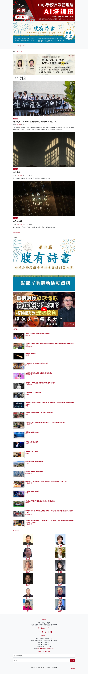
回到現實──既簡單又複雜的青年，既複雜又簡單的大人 (35, 122)
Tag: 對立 (19, 51)
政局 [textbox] (15, 237)
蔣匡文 (27, 355)
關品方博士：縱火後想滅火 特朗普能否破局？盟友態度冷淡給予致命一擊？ (46, 481)
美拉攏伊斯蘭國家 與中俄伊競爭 (34, 471)
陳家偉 (27, 502)
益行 (26, 434)
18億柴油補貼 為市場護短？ (33, 392)
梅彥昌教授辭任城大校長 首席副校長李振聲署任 (38, 373)
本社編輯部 (28, 347)
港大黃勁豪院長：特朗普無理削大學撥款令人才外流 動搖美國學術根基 (45, 422)
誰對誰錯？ (17, 172)
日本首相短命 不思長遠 (31, 452)
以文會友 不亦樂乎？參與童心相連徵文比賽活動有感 (39, 501)
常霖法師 (19, 175)
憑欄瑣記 (15, 118)
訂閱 (72, 660)
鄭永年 (27, 365)
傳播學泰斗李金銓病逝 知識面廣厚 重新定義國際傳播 (40, 383)
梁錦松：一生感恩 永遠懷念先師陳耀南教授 (37, 333)
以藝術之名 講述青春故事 (32, 432)
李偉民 (27, 406)
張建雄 (27, 443)
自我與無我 (17, 221)
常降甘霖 (15, 169)
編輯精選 (27, 335)
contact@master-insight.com (45, 648)
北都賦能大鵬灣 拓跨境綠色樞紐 (34, 461)
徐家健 (27, 394)
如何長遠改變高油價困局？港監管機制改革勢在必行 (39, 412)
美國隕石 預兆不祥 (30, 353)
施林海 (18, 125)
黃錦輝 (27, 463)
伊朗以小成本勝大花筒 (31, 442)
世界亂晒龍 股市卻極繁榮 (32, 491)
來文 (26, 414)
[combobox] (44, 237)
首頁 (14, 51)
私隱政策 (73, 668)
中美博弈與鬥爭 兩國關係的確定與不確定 (36, 363)
